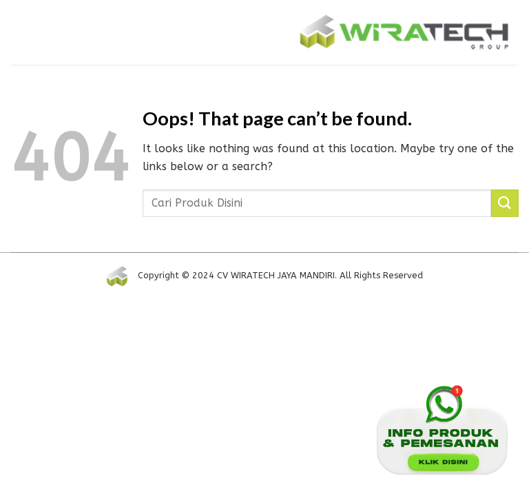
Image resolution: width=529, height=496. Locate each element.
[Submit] (505, 202)
